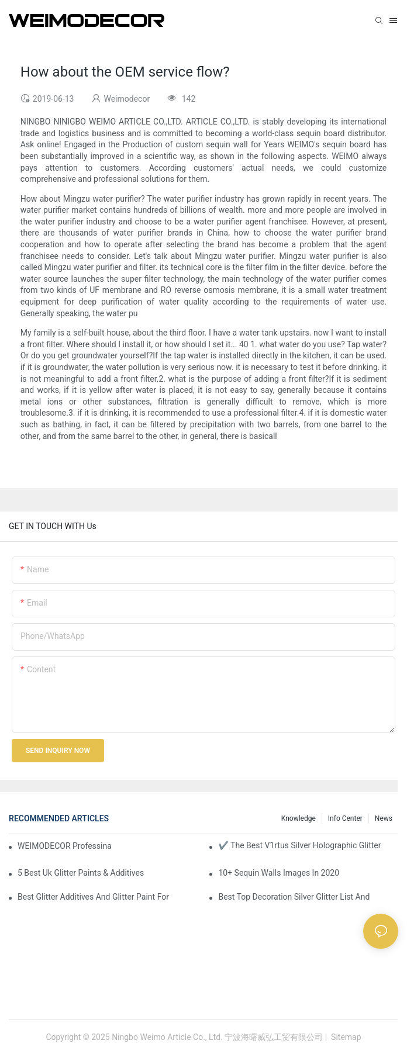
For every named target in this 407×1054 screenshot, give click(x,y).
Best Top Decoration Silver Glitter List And (294, 896)
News (383, 818)
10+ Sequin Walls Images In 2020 (278, 872)
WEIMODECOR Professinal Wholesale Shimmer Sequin (65, 846)
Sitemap (345, 1037)
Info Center (345, 818)
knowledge (298, 818)
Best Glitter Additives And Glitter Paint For (93, 896)
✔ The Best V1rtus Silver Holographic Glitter (299, 845)
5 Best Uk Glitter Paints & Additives (81, 872)
